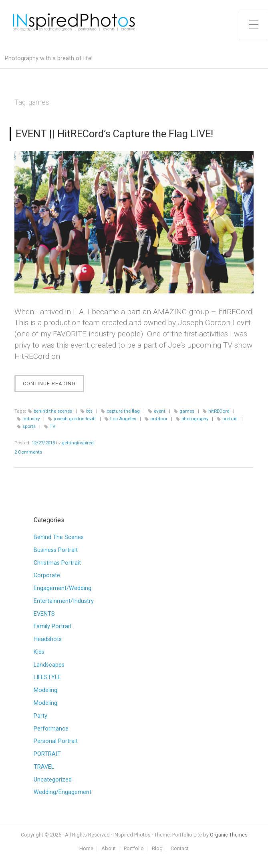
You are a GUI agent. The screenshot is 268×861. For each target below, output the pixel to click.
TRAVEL (44, 766)
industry (31, 418)
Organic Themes (229, 835)
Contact (180, 848)
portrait (230, 418)
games (186, 411)
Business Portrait (56, 550)
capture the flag (123, 411)
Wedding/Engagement (62, 792)
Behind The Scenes (59, 537)
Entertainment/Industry (64, 601)
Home (86, 848)
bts (89, 411)
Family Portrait (52, 626)
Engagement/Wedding (62, 588)
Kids (39, 652)
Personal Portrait (56, 741)
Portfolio (134, 848)
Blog (157, 848)
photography (194, 418)
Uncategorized (53, 779)
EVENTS (44, 614)
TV (52, 426)
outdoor (158, 418)
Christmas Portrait (57, 563)
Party (40, 715)
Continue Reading (53, 385)
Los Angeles (123, 418)
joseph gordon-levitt (75, 418)
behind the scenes (53, 411)
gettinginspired (78, 443)
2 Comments (28, 452)
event (159, 411)
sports (29, 426)
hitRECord (219, 411)
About (108, 848)
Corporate (47, 575)
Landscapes (49, 665)
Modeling (45, 690)
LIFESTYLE (47, 677)
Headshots (48, 639)
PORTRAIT (47, 754)
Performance (51, 728)
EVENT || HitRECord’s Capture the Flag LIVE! (114, 134)
